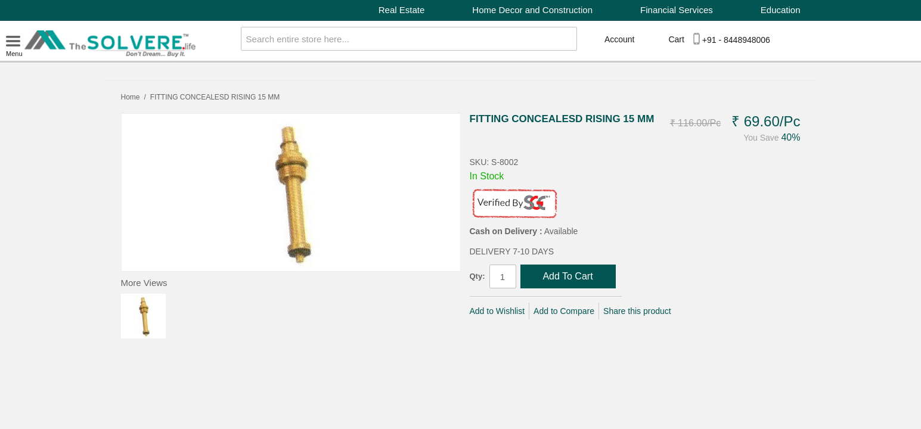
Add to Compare (564, 311)
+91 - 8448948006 (736, 40)
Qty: (477, 276)
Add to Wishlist (497, 311)
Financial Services (676, 10)
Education (781, 10)
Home (130, 97)
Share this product (637, 311)
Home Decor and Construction (532, 10)
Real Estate (402, 10)
